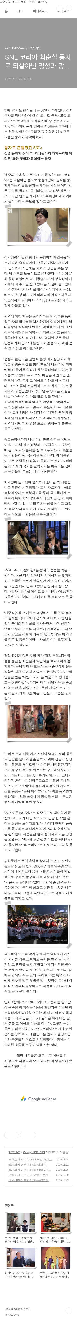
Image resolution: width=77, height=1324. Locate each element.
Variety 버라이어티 (34, 1152)
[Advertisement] (38, 1099)
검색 (60, 8)
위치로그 (63, 11)
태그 (20, 11)
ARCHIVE (14, 1152)
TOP (69, 1310)
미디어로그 (40, 11)
